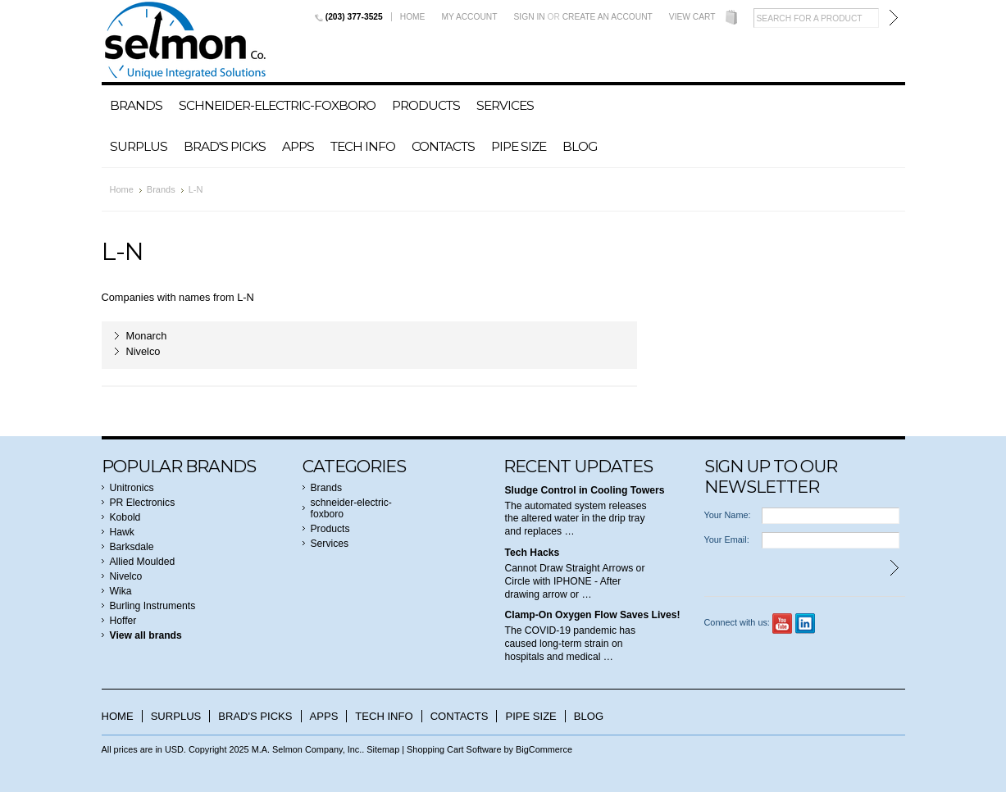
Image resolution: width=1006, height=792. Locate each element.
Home (413, 16)
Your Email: (726, 539)
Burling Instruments (153, 606)
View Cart (692, 16)
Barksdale (132, 547)
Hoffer (123, 620)
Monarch (146, 336)
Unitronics (132, 488)
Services (505, 105)
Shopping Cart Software (454, 749)
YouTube (782, 623)
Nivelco (143, 351)
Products (426, 105)
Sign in (529, 16)
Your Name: (727, 515)
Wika (121, 591)
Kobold (125, 517)
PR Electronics (142, 502)
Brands (136, 105)
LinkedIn (805, 623)
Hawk (122, 532)
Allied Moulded (142, 561)
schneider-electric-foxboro (277, 105)
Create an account (607, 16)
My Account (469, 16)
